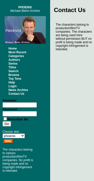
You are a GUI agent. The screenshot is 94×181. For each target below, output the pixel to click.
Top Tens (15, 78)
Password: (10, 109)
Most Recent (17, 52)
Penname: (10, 100)
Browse (14, 75)
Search (14, 71)
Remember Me (18, 119)
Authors (14, 60)
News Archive (18, 90)
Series (13, 63)
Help (12, 82)
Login (13, 86)
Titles (12, 67)
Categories (16, 56)
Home (13, 48)
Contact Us (16, 94)
